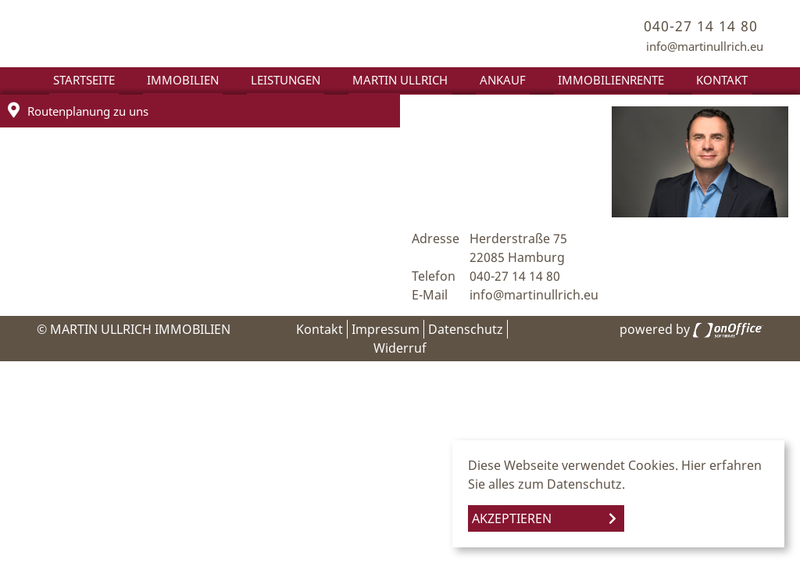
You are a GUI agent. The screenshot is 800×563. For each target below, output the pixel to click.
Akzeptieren (512, 518)
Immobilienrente (611, 80)
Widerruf (400, 348)
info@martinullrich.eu (704, 46)
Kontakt (722, 80)
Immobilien (183, 80)
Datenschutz (465, 329)
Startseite (84, 80)
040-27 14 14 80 (701, 25)
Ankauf (503, 80)
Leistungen (285, 80)
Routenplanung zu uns (78, 110)
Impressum (386, 329)
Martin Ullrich (400, 80)
